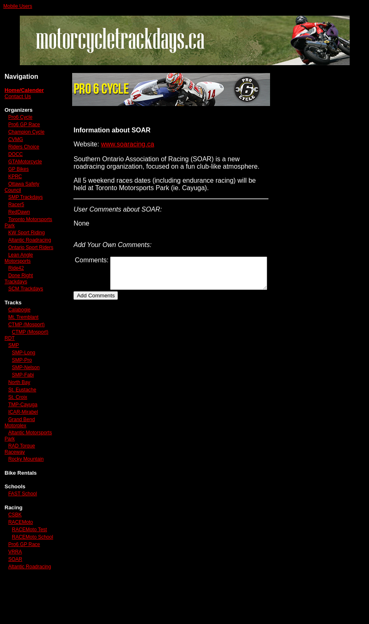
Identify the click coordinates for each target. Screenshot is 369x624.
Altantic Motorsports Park (23, 465)
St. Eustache (22, 418)
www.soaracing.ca (116, 144)
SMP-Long (23, 381)
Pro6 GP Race (24, 124)
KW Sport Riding (17, 241)
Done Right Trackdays (19, 302)
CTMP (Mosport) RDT (21, 364)
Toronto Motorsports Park (23, 228)
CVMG (15, 145)
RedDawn (19, 218)
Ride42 (16, 291)
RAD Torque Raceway (20, 478)
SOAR (15, 600)
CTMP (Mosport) (15, 351)
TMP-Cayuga (23, 433)
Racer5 (16, 210)
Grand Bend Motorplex (20, 451)
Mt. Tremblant (23, 340)
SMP (13, 374)
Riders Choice (23, 152)
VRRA (15, 592)
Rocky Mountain (26, 488)
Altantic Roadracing (17, 255)
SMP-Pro (22, 389)
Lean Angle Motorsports (19, 281)
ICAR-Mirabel (23, 441)
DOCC (15, 160)
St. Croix (17, 426)
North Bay (19, 411)
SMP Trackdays (25, 203)
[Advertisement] (328, 198)
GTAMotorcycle (25, 167)
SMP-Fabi (23, 404)
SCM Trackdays (25, 312)
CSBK (15, 543)
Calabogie (19, 333)
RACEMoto (20, 551)
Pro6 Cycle (20, 117)
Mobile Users (17, 6)
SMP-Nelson (26, 396)
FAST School (22, 522)
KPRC (15, 182)
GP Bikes (18, 175)
